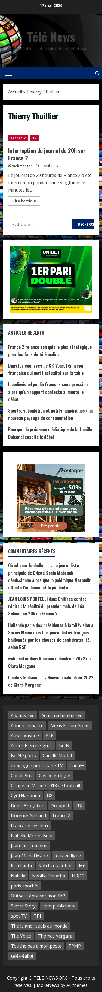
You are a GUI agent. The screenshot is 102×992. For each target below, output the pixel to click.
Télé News (51, 37)
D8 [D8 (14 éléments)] (49, 796)
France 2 (18, 138)
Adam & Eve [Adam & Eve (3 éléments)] (23, 715)
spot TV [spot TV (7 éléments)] (19, 916)
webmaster (22, 166)
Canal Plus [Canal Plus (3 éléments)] (21, 776)
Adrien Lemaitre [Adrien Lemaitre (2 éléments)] (27, 725)
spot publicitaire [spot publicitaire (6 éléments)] (59, 906)
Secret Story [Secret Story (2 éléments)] (23, 906)
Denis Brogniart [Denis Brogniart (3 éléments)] (27, 806)
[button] (8, 73)
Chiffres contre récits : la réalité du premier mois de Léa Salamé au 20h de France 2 (47, 606)
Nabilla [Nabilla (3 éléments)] (18, 876)
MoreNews (48, 985)
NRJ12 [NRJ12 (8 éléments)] (78, 876)
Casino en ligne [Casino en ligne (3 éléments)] (54, 776)
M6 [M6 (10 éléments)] (82, 866)
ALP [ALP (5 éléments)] (50, 735)
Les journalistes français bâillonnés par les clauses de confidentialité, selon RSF (49, 639)
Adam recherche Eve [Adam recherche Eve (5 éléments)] (61, 715)
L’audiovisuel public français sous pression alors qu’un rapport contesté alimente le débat (48, 391)
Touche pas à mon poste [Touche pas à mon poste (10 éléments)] (36, 946)
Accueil (15, 92)
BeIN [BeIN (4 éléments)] (64, 745)
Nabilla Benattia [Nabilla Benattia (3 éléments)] (48, 876)
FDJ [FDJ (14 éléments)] (79, 806)
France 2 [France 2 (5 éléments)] (61, 816)
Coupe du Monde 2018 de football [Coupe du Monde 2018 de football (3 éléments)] (45, 786)
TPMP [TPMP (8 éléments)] (74, 946)
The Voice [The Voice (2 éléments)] (21, 936)
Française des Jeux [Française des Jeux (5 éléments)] (29, 826)
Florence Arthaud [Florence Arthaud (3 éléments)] (28, 816)
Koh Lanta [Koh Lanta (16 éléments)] (21, 866)
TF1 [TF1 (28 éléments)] (37, 916)
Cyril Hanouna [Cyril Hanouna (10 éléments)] (25, 796)
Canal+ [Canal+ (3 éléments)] (77, 766)
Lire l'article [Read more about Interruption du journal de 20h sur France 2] (26, 202)
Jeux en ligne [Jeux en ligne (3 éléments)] (68, 856)
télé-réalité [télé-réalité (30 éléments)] (22, 956)
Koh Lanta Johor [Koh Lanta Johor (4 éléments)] (55, 866)
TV (34, 138)
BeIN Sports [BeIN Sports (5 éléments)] (23, 755)
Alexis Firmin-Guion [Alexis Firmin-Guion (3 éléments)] (70, 725)
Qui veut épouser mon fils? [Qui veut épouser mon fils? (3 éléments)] (38, 896)
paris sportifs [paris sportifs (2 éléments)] (24, 886)
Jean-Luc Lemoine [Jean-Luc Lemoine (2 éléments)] (29, 846)
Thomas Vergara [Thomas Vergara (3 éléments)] (55, 936)
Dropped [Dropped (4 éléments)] (60, 806)
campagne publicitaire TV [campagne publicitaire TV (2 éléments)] (37, 766)
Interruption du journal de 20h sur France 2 (46, 154)
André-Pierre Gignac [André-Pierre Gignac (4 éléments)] (31, 745)
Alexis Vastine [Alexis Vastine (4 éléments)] (25, 735)
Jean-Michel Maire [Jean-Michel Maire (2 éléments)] (29, 856)
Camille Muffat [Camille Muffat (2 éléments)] (57, 755)
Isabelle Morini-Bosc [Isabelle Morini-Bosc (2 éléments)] (32, 836)
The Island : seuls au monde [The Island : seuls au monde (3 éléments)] (39, 926)
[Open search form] (97, 73)
